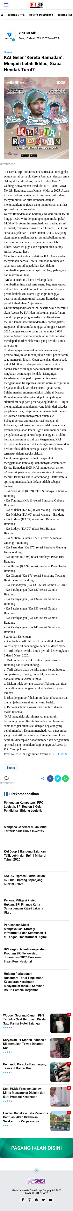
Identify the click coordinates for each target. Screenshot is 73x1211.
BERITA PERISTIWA (41, 15)
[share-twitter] (58, 778)
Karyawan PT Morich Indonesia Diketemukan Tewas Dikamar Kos (24, 1044)
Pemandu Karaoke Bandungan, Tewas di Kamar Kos (24, 1066)
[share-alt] (42, 778)
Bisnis (8, 52)
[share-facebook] (50, 778)
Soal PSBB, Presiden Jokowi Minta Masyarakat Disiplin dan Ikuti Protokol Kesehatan (24, 1093)
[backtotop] (36, 1171)
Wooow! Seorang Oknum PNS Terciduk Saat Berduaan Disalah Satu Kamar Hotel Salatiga (25, 1020)
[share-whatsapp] (65, 778)
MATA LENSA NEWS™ (36, 1193)
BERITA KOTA (16, 15)
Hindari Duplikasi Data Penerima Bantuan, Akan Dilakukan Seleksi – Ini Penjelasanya (25, 1117)
